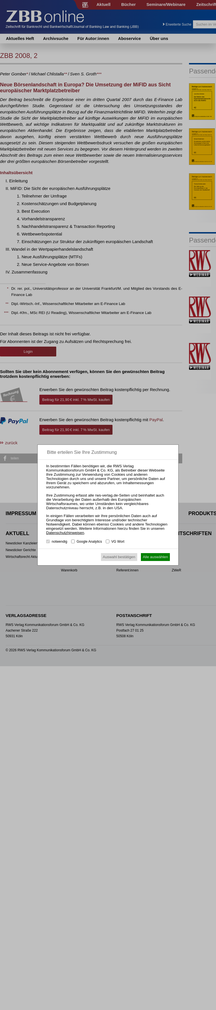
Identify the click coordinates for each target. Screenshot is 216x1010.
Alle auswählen (155, 557)
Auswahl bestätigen (119, 557)
